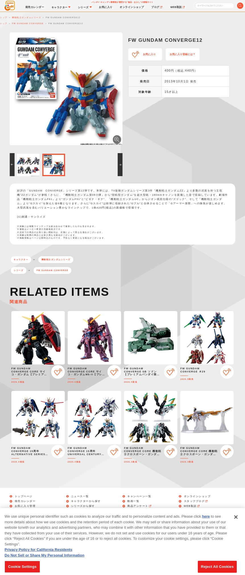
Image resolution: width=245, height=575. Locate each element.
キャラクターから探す (86, 501)
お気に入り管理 (25, 506)
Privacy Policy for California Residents (38, 556)
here (206, 523)
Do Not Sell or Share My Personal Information (44, 562)
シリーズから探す (83, 506)
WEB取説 (192, 506)
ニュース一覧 (80, 496)
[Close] (236, 524)
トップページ (24, 496)
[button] (12, 164)
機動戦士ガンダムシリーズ (55, 260)
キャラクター (21, 260)
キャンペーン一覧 (139, 496)
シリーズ (18, 270)
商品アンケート (139, 506)
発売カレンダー (25, 501)
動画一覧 (133, 501)
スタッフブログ (196, 501)
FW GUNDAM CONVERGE (52, 270)
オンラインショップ (197, 496)
